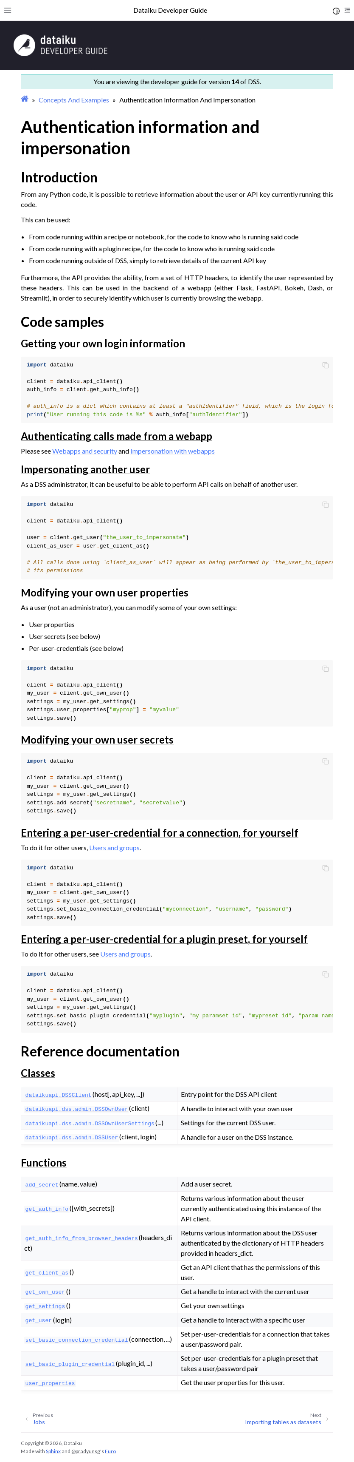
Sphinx (53, 1451)
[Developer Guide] (60, 53)
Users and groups (114, 847)
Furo (110, 1451)
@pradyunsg (85, 1451)
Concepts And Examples (74, 100)
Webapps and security (84, 451)
